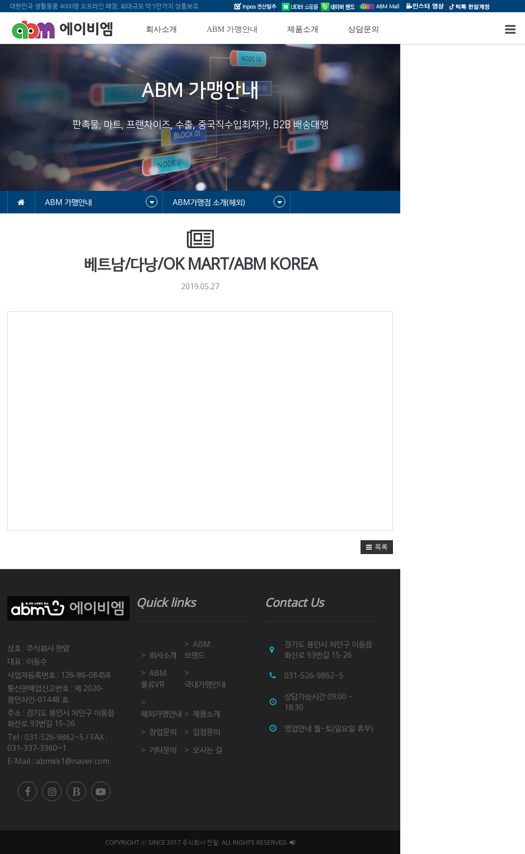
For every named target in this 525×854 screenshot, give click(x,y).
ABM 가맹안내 (231, 29)
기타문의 (204, 717)
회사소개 (161, 29)
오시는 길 (265, 717)
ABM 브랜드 (271, 644)
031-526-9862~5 (396, 675)
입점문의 (264, 698)
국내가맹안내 (271, 662)
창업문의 (204, 698)
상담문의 (363, 29)
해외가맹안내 (211, 680)
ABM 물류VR (212, 662)
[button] (501, 547)
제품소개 (303, 29)
